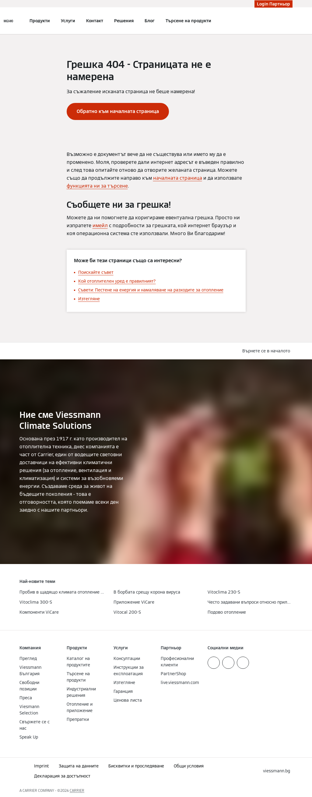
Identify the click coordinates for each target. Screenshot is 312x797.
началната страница (177, 178)
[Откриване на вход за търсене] (289, 21)
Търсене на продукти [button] (188, 20)
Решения (124, 20)
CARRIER (77, 790)
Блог (150, 20)
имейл (100, 225)
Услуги (68, 20)
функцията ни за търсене (97, 186)
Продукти (40, 20)
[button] (267, 351)
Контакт (94, 20)
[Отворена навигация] (8, 20)
